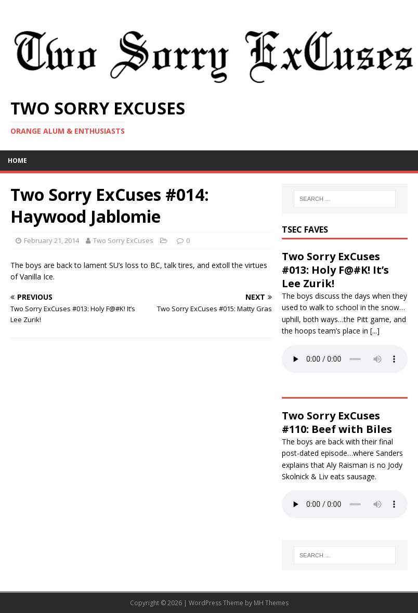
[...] (375, 331)
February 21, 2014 (51, 240)
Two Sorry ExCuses (123, 240)
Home (17, 160)
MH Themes (271, 602)
